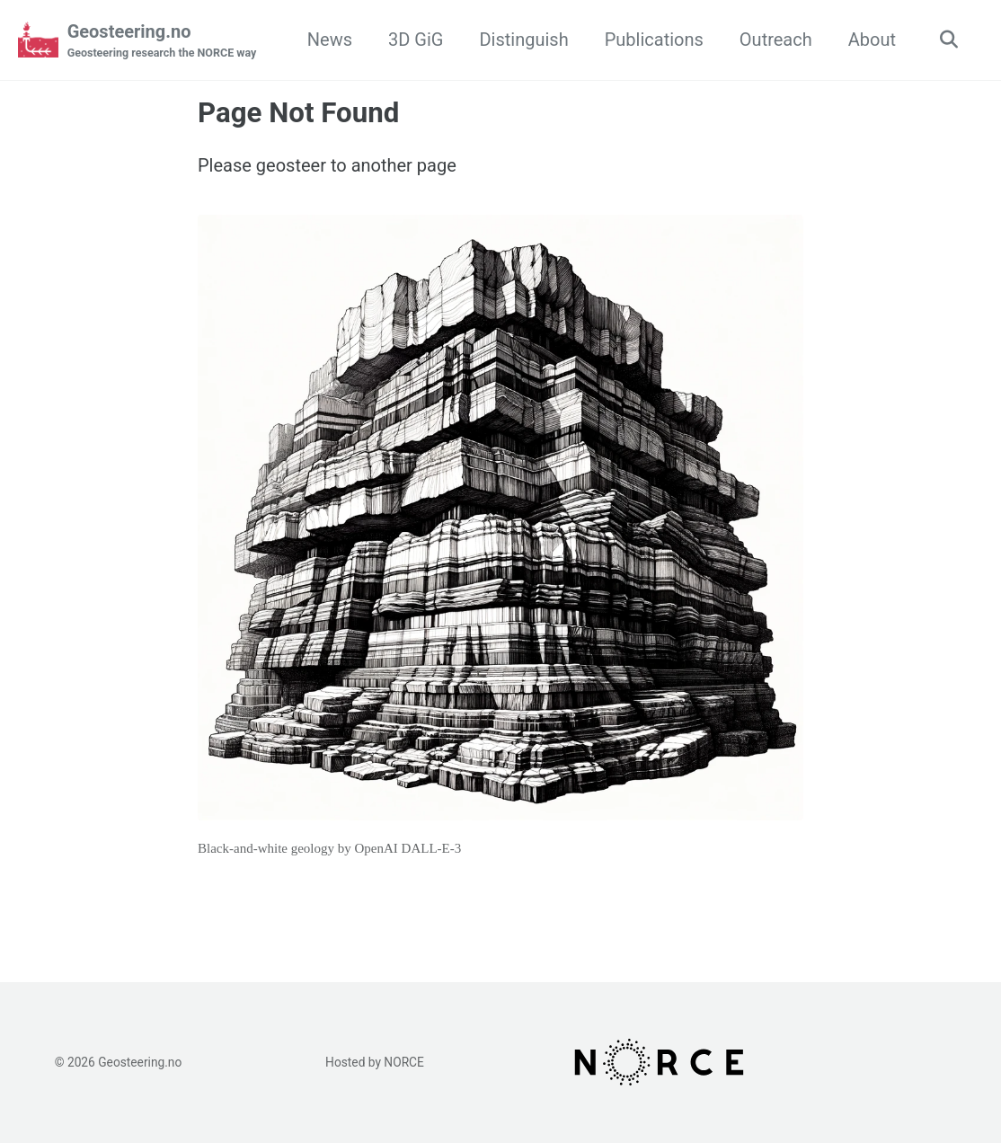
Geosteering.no (162, 41)
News (329, 39)
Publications (654, 39)
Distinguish (523, 39)
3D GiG (415, 39)
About (872, 39)
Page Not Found (298, 112)
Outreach (776, 39)
